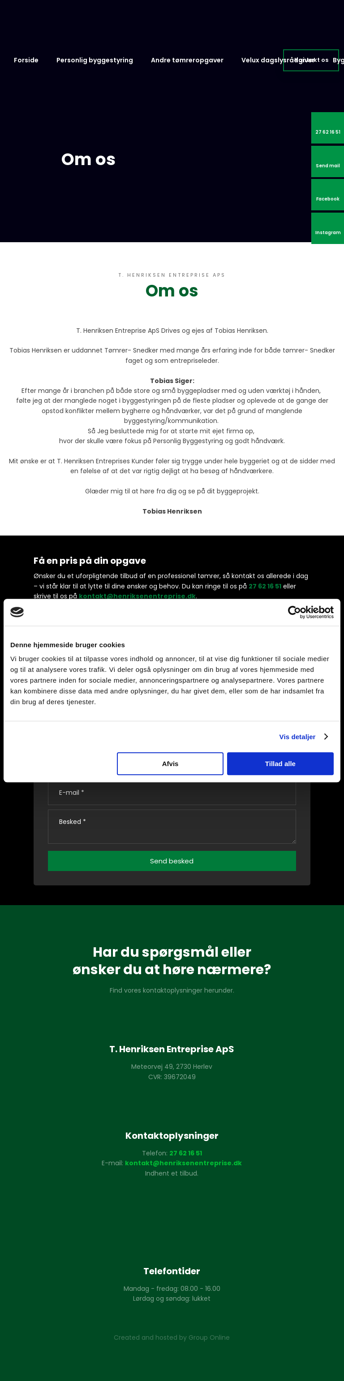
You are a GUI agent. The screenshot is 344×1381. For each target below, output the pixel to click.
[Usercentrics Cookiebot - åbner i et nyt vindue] (294, 612)
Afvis (170, 763)
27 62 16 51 (265, 586)
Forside (26, 60)
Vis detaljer (298, 737)
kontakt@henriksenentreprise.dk (137, 596)
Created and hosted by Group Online (172, 1337)
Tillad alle (280, 763)
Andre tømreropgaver (187, 60)
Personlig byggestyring (94, 60)
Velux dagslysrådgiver (278, 60)
